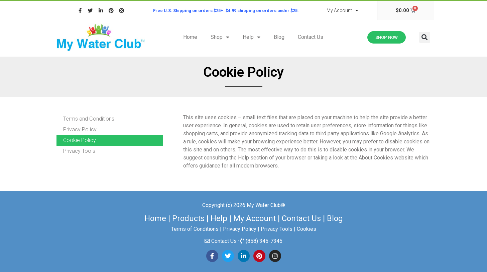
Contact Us (310, 37)
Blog (279, 37)
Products (188, 218)
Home (190, 37)
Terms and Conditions (89, 119)
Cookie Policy (79, 140)
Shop (220, 37)
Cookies (306, 229)
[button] (424, 37)
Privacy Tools (79, 151)
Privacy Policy (80, 129)
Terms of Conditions (195, 229)
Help (251, 37)
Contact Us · (225, 241)
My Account (342, 10)
